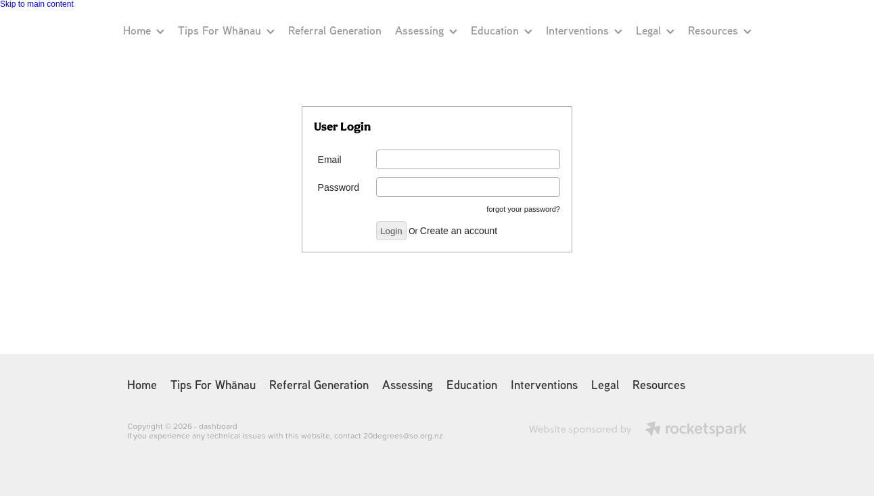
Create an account (458, 230)
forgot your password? (523, 209)
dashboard (218, 426)
